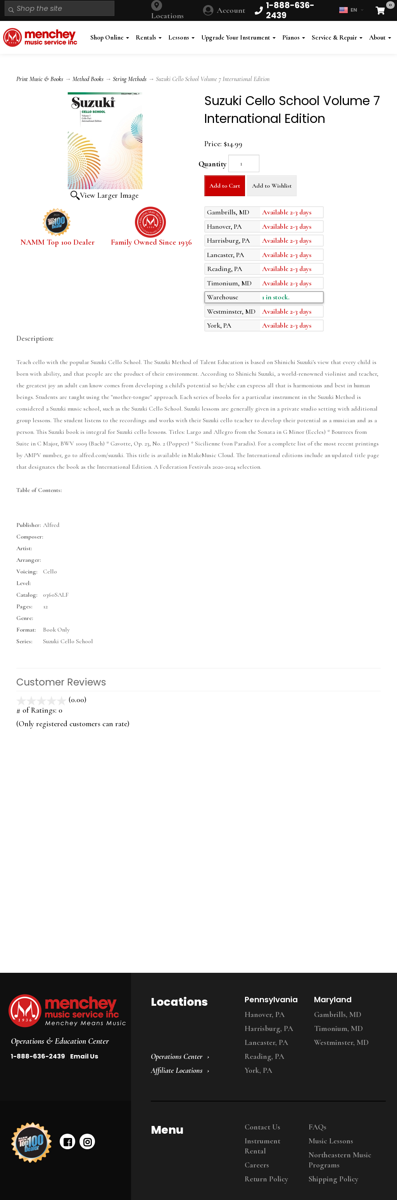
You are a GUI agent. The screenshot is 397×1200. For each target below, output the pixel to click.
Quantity (212, 164)
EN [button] (351, 10)
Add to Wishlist (272, 186)
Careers (257, 1165)
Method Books (88, 79)
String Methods (130, 79)
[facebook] (67, 1141)
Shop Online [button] (109, 37)
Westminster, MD (341, 1042)
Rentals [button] (149, 37)
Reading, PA (264, 1056)
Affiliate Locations (176, 1070)
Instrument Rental (262, 1146)
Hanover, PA (265, 1014)
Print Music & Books (39, 79)
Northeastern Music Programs (340, 1160)
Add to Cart (224, 186)
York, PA (258, 1070)
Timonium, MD (338, 1028)
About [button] (380, 37)
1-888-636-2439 (38, 1056)
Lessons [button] (181, 37)
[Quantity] (243, 163)
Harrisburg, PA (269, 1028)
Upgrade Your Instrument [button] (238, 37)
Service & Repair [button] (337, 37)
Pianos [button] (293, 37)
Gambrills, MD (337, 1014)
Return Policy (266, 1179)
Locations (167, 16)
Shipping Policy (333, 1179)
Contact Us (262, 1127)
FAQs (317, 1127)
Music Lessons (331, 1141)
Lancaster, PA (266, 1042)
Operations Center (176, 1056)
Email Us (84, 1056)
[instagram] (87, 1141)
